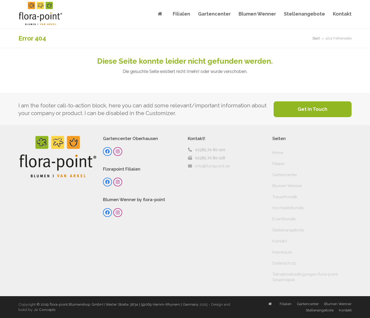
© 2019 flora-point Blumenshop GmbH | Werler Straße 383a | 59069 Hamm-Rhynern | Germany (118, 304)
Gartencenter (284, 174)
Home (277, 152)
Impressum (282, 252)
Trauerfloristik (284, 197)
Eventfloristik (284, 219)
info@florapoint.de (212, 166)
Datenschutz (284, 263)
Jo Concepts (44, 309)
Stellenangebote (288, 230)
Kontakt (279, 241)
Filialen (278, 163)
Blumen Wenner (287, 185)
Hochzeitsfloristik (288, 208)
